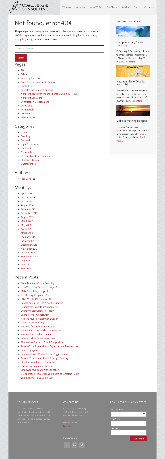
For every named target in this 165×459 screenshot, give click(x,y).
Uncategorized (28, 163)
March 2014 (27, 233)
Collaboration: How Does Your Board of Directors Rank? (50, 374)
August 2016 (27, 205)
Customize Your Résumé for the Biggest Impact (45, 354)
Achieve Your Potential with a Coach (39, 318)
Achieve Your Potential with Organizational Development (50, 346)
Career (24, 132)
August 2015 (27, 217)
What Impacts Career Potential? (37, 310)
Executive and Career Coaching (37, 90)
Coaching (26, 136)
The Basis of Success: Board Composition (42, 342)
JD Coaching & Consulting (28, 7)
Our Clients (26, 105)
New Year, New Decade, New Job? (39, 287)
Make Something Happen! (34, 291)
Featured (25, 140)
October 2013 (28, 252)
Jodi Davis (26, 178)
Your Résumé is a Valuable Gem (37, 378)
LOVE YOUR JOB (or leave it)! (36, 299)
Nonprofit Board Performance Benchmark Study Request (50, 93)
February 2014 (28, 237)
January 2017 (27, 201)
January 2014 (27, 241)
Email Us (67, 426)
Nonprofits (26, 152)
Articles (25, 74)
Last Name (115, 428)
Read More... (130, 62)
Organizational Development (36, 156)
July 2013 (25, 264)
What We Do (28, 117)
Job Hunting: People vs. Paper (36, 295)
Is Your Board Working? (33, 322)
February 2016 (28, 209)
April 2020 (26, 193)
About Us (26, 70)
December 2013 (29, 244)
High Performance (30, 144)
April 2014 (26, 229)
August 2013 (27, 260)
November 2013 (29, 248)
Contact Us (26, 86)
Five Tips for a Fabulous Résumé (37, 326)
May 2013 (26, 268)
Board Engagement (31, 350)
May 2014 (26, 225)
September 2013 (29, 256)
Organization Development (35, 101)
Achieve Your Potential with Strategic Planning (44, 358)
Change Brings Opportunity (35, 314)
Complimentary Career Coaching (37, 283)
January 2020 (28, 197)
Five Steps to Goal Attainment (36, 334)
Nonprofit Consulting (31, 97)
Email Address (128, 410)
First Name (115, 419)
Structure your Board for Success (38, 362)
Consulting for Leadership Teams (38, 82)
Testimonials (27, 109)
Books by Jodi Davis (31, 78)
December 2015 (29, 213)
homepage (25, 35)
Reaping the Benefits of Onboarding (39, 307)
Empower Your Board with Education (40, 370)
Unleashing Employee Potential (37, 366)
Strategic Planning (30, 160)
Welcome (26, 113)
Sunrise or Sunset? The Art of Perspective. (42, 303)
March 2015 (27, 221)
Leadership (26, 148)
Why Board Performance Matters (38, 338)
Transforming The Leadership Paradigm (41, 330)
